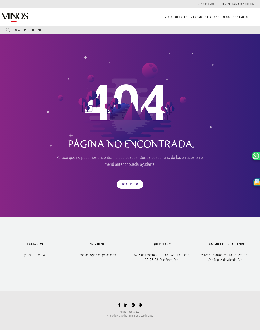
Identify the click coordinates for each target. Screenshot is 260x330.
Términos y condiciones (141, 315)
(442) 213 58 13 (34, 255)
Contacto (236, 17)
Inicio (164, 17)
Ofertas (178, 17)
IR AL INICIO (130, 184)
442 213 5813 (207, 4)
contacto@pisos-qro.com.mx (98, 255)
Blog (223, 17)
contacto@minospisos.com (238, 4)
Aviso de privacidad (117, 315)
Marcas (193, 17)
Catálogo (208, 17)
